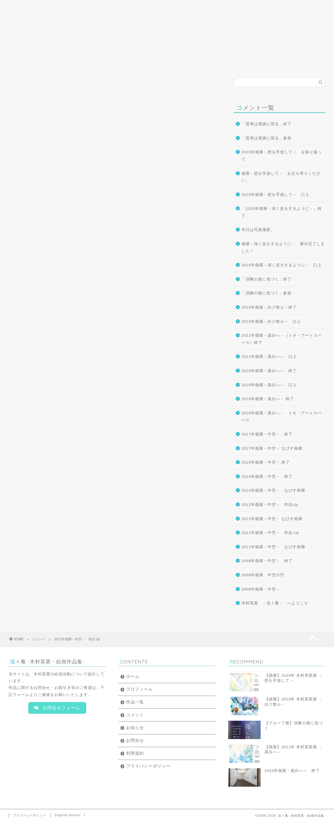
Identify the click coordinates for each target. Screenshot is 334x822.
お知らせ (199, 6)
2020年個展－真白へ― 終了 (269, 371)
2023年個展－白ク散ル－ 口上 (271, 321)
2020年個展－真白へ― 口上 (269, 385)
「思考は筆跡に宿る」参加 (266, 138)
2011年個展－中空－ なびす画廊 (273, 547)
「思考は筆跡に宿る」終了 (266, 124)
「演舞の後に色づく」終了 (266, 279)
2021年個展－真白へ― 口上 (269, 357)
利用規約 (135, 753)
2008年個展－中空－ (260, 589)
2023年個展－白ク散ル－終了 (269, 307)
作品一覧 (114, 6)
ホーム (30, 6)
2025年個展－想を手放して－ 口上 (275, 195)
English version (67, 815)
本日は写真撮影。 (258, 230)
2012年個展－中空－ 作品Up (269, 505)
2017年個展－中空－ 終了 (267, 434)
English (286, 6)
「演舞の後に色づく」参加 (266, 293)
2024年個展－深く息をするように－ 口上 (281, 265)
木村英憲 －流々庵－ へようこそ (274, 603)
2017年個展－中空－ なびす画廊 (271, 448)
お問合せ (241, 6)
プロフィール (72, 6)
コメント (156, 6)
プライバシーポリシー (148, 766)
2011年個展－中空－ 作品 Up (270, 533)
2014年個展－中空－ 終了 (267, 476)
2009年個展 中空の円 (262, 575)
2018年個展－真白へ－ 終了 (267, 399)
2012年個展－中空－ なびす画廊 (271, 519)
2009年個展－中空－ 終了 (267, 561)
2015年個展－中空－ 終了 (265, 462)
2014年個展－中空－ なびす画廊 (273, 490)
